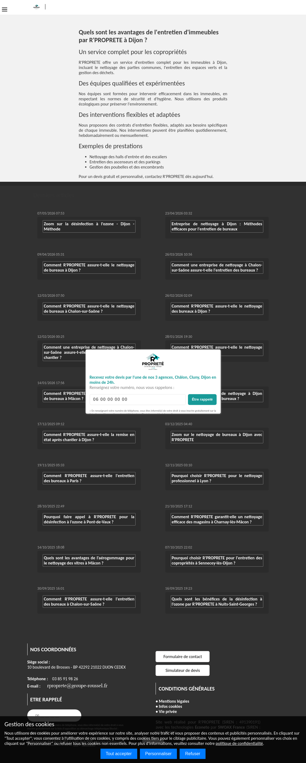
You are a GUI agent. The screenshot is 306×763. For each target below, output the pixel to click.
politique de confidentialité (239, 743)
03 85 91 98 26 (65, 678)
